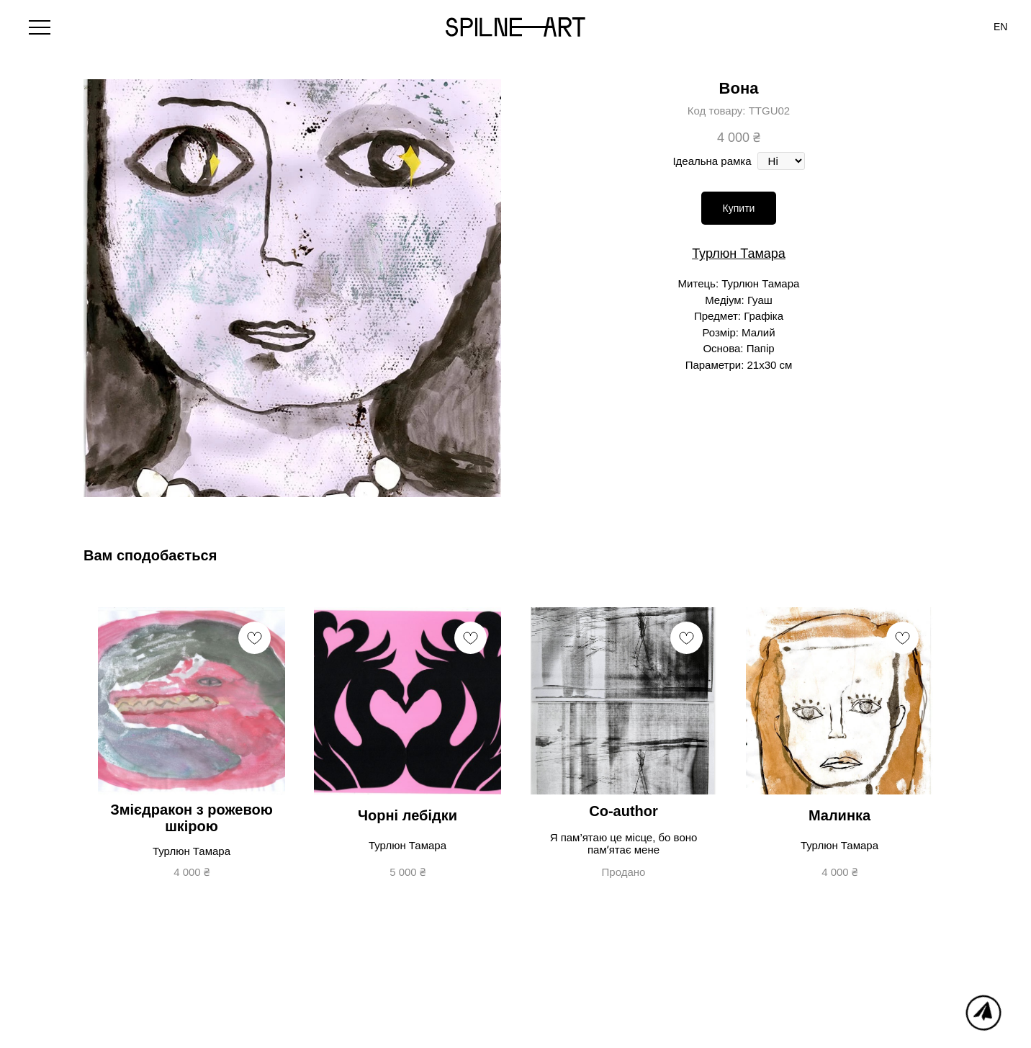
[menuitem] (1000, 26)
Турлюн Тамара (738, 253)
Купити (739, 208)
